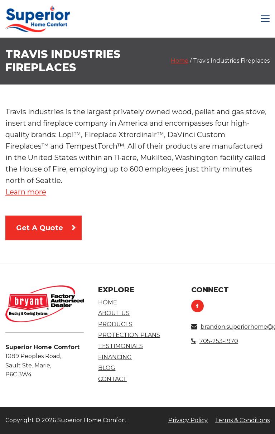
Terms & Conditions (242, 420)
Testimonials (120, 346)
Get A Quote (39, 227)
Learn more (25, 192)
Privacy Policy (188, 420)
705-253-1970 (214, 341)
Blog (106, 368)
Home (179, 60)
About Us (114, 313)
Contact (112, 379)
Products (115, 324)
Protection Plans (129, 335)
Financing (115, 357)
